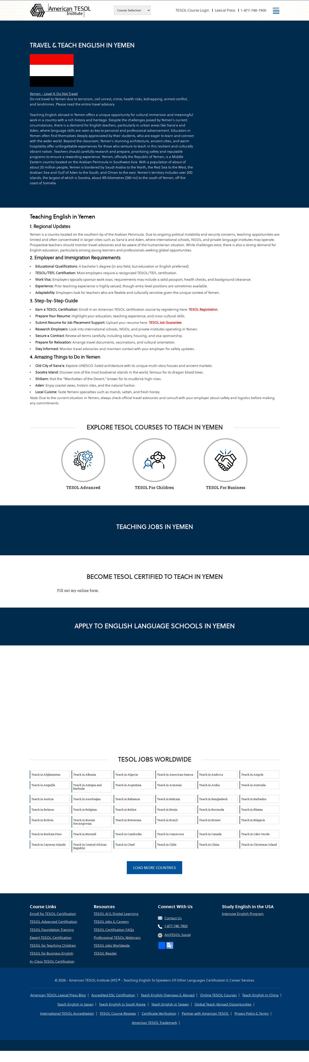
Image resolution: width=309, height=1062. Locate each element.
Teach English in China (260, 994)
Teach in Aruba (209, 785)
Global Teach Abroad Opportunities (222, 1004)
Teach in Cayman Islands (48, 844)
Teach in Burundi (84, 834)
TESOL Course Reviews (118, 1013)
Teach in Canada (210, 834)
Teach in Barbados (254, 799)
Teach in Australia (253, 785)
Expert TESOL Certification (51, 937)
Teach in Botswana (128, 820)
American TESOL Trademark (154, 1022)
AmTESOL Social (177, 935)
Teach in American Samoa (175, 774)
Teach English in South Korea (122, 1004)
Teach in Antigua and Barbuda (87, 786)
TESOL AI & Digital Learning (116, 914)
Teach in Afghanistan (45, 774)
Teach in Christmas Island (259, 844)
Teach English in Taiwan (170, 1004)
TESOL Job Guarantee (165, 322)
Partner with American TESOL (205, 1013)
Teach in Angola (252, 774)
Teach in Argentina (128, 785)
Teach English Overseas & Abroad (167, 994)
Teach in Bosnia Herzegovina (84, 821)
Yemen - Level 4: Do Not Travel (54, 93)
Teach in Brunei (210, 820)
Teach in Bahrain (168, 799)
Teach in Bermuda (211, 809)
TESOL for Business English (51, 953)
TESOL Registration (203, 309)
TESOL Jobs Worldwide (112, 945)
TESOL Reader (105, 953)
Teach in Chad (124, 844)
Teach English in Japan (76, 1004)
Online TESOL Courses (218, 994)
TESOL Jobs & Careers (111, 921)
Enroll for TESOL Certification (53, 914)
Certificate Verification (159, 1013)
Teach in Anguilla (43, 785)
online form (87, 590)
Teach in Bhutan (252, 809)
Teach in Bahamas (127, 799)
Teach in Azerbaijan (87, 799)
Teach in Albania (84, 774)
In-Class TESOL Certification (52, 961)
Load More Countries (154, 867)
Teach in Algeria (126, 774)
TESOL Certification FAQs (114, 929)
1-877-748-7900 (253, 10)
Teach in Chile (167, 844)
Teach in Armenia (169, 785)
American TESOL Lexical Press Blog (58, 994)
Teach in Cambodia (128, 834)
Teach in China (209, 844)
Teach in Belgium (85, 809)
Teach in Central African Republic (89, 846)
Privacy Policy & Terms (251, 1013)
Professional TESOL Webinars (117, 937)
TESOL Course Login (192, 10)
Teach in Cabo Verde (255, 834)
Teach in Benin (167, 809)
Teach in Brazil (167, 820)
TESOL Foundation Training (52, 929)
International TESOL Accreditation (67, 1013)
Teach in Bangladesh (213, 799)
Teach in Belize (125, 809)
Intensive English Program (243, 914)
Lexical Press (225, 10)
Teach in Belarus (42, 809)
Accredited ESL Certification (113, 994)
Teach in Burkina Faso (46, 834)
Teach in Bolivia (42, 820)
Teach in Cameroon (170, 834)
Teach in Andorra (211, 774)
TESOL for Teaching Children (53, 945)
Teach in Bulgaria (253, 820)
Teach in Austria (42, 799)
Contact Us (173, 918)
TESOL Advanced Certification (53, 921)
